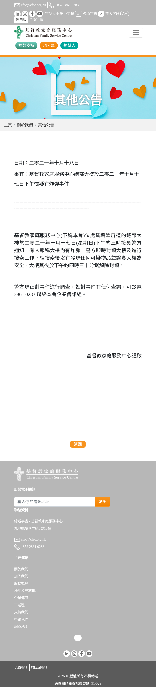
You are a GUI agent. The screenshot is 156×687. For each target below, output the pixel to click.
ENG (34, 20)
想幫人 (70, 45)
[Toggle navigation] (136, 33)
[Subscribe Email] (55, 502)
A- (78, 13)
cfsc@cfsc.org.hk (30, 5)
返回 (78, 444)
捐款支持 (26, 45)
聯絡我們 (21, 619)
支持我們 (21, 612)
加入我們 (21, 576)
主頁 (8, 125)
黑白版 (21, 20)
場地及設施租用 (26, 591)
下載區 (19, 605)
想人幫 (49, 45)
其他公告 (46, 125)
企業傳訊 (21, 598)
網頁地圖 (21, 627)
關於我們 (25, 125)
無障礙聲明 (39, 668)
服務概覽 (21, 583)
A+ (125, 13)
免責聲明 (21, 668)
